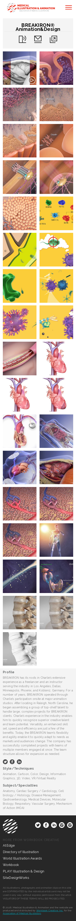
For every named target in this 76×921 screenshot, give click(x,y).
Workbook (11, 865)
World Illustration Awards (22, 858)
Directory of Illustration (21, 852)
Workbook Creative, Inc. (49, 910)
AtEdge (9, 845)
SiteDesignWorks (16, 878)
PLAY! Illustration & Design (23, 871)
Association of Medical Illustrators (22, 913)
